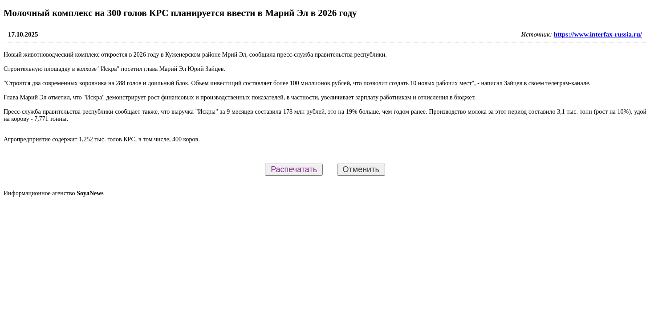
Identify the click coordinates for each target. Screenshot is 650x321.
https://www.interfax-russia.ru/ (598, 34)
